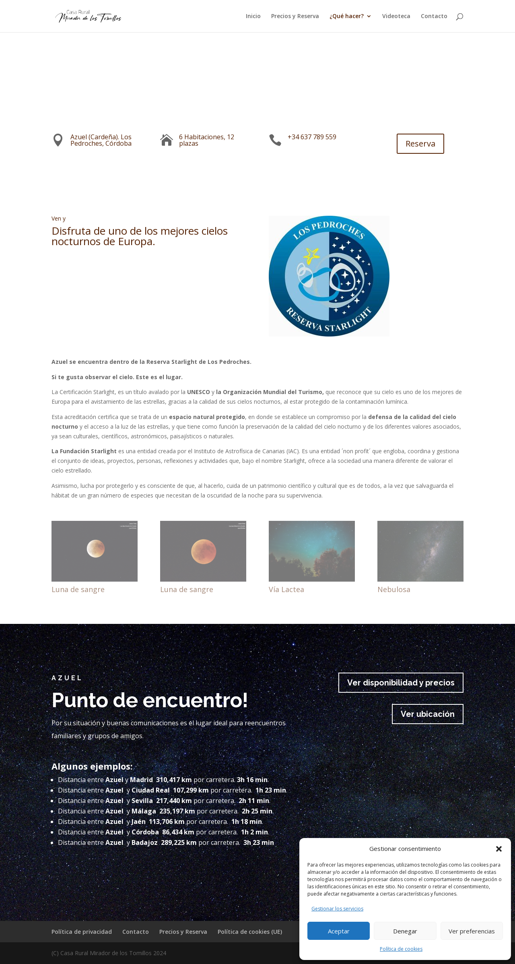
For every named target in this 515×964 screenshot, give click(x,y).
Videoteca (396, 16)
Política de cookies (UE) (250, 931)
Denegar (405, 931)
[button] (499, 849)
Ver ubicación (428, 714)
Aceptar (339, 931)
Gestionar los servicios (337, 908)
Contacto (434, 16)
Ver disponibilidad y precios (401, 682)
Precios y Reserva (295, 16)
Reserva (414, 143)
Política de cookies (401, 948)
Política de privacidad (82, 931)
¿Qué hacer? (347, 16)
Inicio (253, 16)
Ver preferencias (472, 931)
